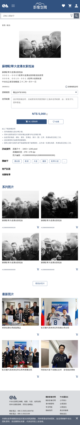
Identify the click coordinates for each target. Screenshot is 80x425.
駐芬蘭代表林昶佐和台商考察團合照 (17, 370)
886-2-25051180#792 (26, 411)
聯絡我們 (49, 410)
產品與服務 (64, 410)
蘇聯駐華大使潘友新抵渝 (12, 220)
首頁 (3, 25)
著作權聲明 (50, 404)
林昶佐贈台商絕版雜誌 (11, 328)
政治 (8, 25)
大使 (35, 161)
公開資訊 (63, 407)
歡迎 (27, 161)
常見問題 (49, 407)
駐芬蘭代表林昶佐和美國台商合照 (55, 328)
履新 (44, 161)
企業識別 (63, 404)
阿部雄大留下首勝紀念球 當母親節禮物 (58, 370)
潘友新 (17, 161)
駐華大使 (55, 161)
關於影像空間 (51, 400)
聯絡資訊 (63, 414)
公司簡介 (63, 400)
